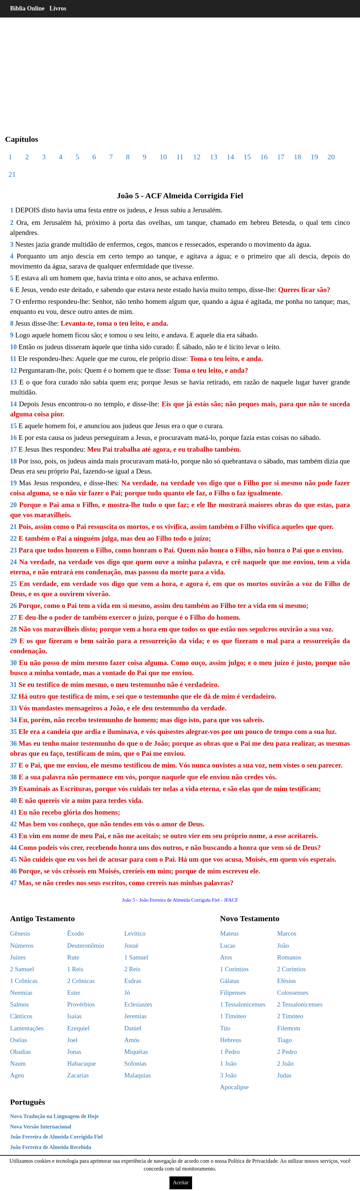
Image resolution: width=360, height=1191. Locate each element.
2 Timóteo (290, 1016)
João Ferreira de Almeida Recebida (50, 1147)
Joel (72, 1039)
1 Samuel (136, 957)
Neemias (21, 992)
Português (27, 1102)
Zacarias (78, 1075)
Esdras (132, 980)
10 (163, 157)
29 (13, 641)
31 (13, 684)
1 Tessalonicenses (242, 1004)
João (283, 945)
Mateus (229, 933)
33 (13, 708)
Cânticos (21, 1016)
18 (297, 157)
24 (13, 562)
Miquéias (136, 1051)
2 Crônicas (81, 980)
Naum (18, 1063)
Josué (131, 945)
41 (13, 812)
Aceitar (180, 1182)
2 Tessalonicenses (299, 1004)
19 (314, 157)
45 (13, 859)
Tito (225, 1028)
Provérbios (81, 1004)
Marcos (286, 933)
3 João (228, 1075)
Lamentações (27, 1028)
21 (12, 174)
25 (13, 583)
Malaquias (137, 1075)
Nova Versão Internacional (40, 1127)
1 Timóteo (233, 1016)
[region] (180, 70)
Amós (131, 1039)
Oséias (18, 1039)
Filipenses (233, 992)
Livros (58, 8)
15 (247, 157)
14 (230, 157)
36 (13, 743)
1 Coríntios (234, 969)
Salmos (19, 1004)
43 (13, 835)
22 (13, 538)
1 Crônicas (24, 980)
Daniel (132, 1028)
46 (13, 871)
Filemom (288, 1028)
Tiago (284, 1039)
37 (13, 765)
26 (13, 605)
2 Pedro (287, 1051)
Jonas (74, 1051)
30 (13, 662)
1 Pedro (230, 1051)
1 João (228, 1063)
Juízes (18, 957)
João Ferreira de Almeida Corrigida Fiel (56, 1137)
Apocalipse (234, 1087)
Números (22, 945)
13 (213, 157)
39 (13, 788)
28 (13, 629)
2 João (285, 1063)
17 (280, 157)
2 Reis (132, 969)
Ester (73, 992)
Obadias (20, 1051)
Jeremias (135, 1016)
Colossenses (292, 992)
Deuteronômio (85, 945)
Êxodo (75, 933)
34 (13, 720)
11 (179, 157)
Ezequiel (78, 1028)
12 (196, 157)
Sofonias (135, 1063)
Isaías (74, 1016)
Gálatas (229, 980)
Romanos (289, 957)
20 (331, 157)
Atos (226, 957)
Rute (73, 957)
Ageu (17, 1075)
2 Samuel (22, 969)
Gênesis (20, 933)
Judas (284, 1075)
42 (13, 824)
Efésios (286, 980)
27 (13, 617)
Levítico (134, 933)
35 (13, 731)
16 (264, 157)
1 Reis (75, 969)
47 (13, 883)
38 (13, 777)
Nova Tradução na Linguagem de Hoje (54, 1116)
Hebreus (230, 1039)
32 (13, 696)
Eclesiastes (138, 1004)
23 (13, 550)
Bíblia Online (27, 8)
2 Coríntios (291, 969)
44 (13, 847)
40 (13, 800)
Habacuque (81, 1063)
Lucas (227, 945)
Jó (127, 992)
